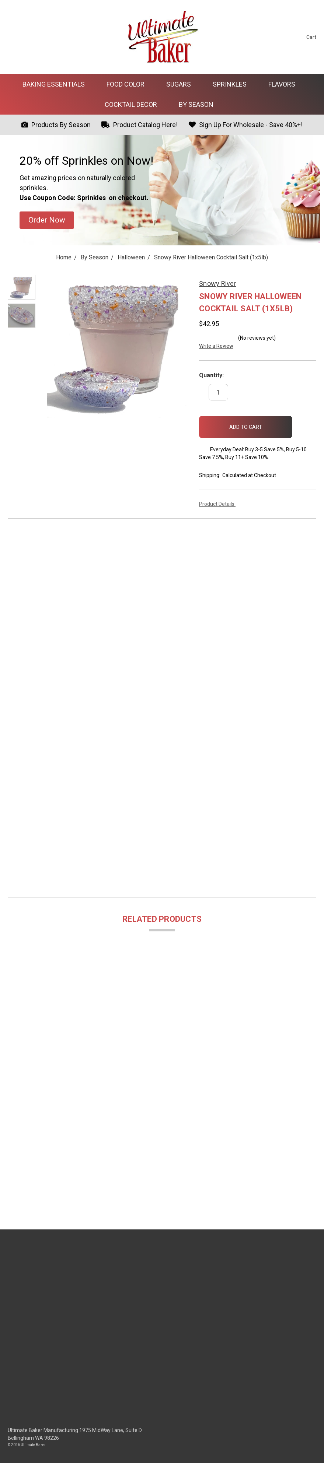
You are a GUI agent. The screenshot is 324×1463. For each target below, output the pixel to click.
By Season (199, 104)
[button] (47, 220)
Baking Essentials (56, 84)
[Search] (273, 37)
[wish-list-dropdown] (304, 423)
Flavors (285, 84)
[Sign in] (287, 37)
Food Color (129, 84)
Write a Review (216, 346)
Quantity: (211, 375)
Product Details (219, 504)
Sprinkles (233, 84)
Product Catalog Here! (139, 125)
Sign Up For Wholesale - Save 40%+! (245, 125)
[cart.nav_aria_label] (305, 37)
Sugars (181, 84)
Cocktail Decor (134, 104)
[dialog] (310, 1448)
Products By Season (56, 125)
